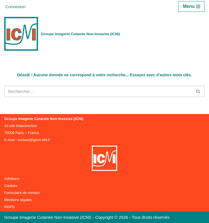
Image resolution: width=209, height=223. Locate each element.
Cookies (10, 186)
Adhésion (11, 179)
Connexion (15, 6)
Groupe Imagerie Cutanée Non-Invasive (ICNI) (48, 217)
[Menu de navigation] (191, 6)
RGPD (9, 207)
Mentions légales (18, 200)
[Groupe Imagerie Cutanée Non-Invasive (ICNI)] (62, 34)
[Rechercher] (98, 91)
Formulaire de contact (22, 193)
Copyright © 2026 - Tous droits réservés (132, 217)
